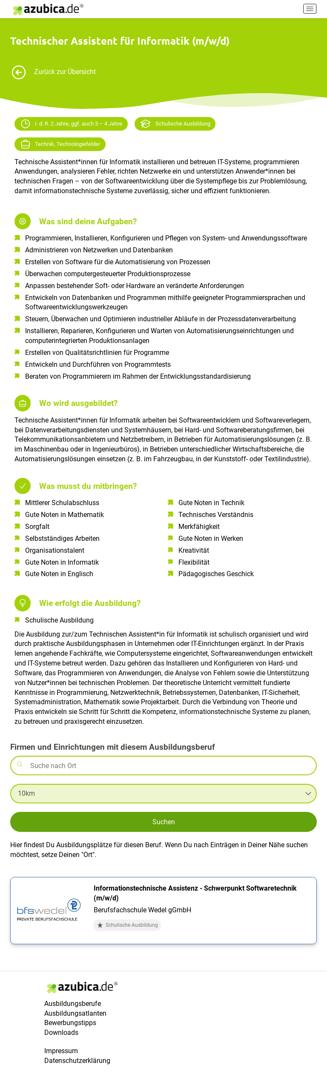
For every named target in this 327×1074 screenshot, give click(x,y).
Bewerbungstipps (70, 1023)
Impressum (61, 1051)
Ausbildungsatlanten (75, 1013)
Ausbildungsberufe (72, 1004)
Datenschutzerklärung (77, 1061)
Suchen (163, 822)
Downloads (61, 1032)
